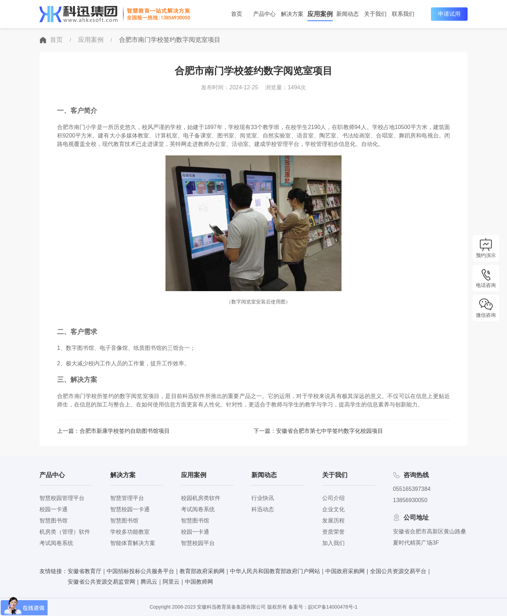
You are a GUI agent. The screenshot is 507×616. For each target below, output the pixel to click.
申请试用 (449, 14)
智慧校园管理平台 (61, 498)
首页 (56, 39)
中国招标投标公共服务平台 (140, 571)
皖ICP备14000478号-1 (332, 607)
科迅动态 (262, 509)
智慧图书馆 (53, 521)
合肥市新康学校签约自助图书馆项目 (125, 431)
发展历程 (333, 521)
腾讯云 (148, 582)
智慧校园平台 (198, 543)
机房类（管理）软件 (64, 532)
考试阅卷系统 (56, 543)
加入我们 (333, 543)
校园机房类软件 (200, 498)
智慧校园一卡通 (130, 509)
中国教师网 (199, 582)
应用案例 (91, 39)
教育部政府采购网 (202, 571)
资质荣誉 (333, 532)
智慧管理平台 (127, 498)
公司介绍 (333, 498)
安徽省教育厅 (84, 571)
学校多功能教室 (130, 532)
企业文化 (333, 509)
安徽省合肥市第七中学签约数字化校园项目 (329, 431)
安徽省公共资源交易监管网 (101, 582)
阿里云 (171, 582)
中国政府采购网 (345, 571)
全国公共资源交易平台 (398, 571)
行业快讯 (262, 498)
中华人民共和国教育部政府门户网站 (275, 571)
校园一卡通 (53, 509)
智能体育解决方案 (132, 543)
